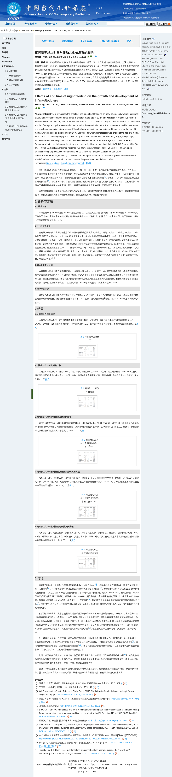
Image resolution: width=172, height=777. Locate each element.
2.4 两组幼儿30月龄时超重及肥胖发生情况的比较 (16, 118)
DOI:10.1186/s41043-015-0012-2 (54, 731)
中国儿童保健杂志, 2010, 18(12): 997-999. (107, 720)
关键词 (5, 52)
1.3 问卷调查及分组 (14, 80)
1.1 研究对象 (11, 71)
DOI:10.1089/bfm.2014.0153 (52, 716)
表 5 (73, 540)
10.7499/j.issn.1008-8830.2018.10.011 (76, 30)
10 (80, 645)
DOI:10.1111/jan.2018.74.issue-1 (97, 753)
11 (125, 654)
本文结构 (6, 43)
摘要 (4, 48)
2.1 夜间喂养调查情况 (15, 94)
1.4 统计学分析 (12, 85)
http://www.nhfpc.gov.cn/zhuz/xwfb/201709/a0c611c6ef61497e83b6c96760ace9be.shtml (79, 739)
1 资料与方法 (8, 66)
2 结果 (5, 89)
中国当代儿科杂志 (9, 30)
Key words (7, 62)
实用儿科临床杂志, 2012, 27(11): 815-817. (79, 706)
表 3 (83, 430)
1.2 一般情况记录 (13, 75)
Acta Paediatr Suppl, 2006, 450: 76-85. (74, 694)
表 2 (47, 379)
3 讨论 (5, 134)
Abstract (6, 57)
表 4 (71, 485)
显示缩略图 (10, 38)
